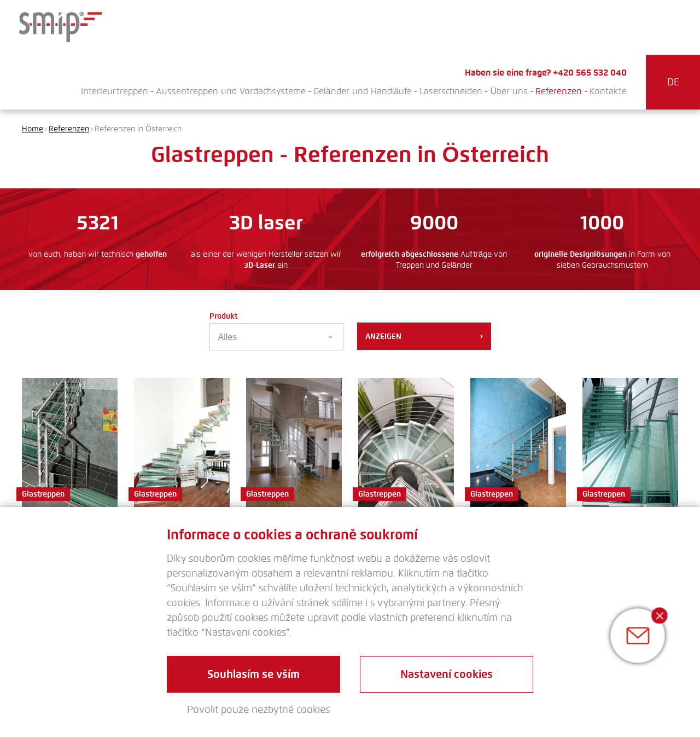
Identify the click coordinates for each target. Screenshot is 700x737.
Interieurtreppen (114, 91)
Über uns (509, 91)
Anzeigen (424, 336)
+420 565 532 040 (590, 72)
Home (32, 129)
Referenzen (558, 91)
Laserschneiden (450, 91)
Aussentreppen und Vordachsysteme (231, 91)
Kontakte (608, 91)
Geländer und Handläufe (362, 91)
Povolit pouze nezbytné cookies (258, 710)
